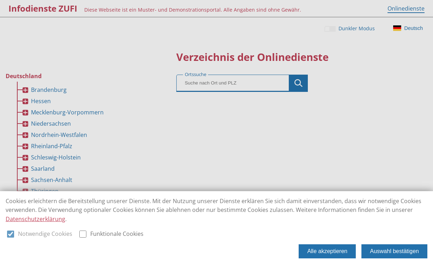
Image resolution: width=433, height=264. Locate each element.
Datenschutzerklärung (35, 219)
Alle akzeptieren (327, 251)
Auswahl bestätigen (394, 251)
